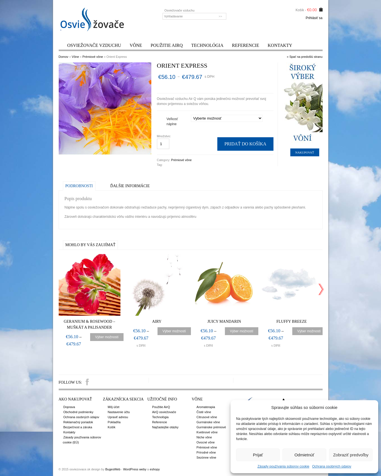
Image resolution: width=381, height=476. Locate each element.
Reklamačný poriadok (78, 422)
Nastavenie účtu (119, 412)
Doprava (69, 407)
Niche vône (204, 437)
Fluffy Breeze (292, 321)
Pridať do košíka (245, 143)
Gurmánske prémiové (211, 427)
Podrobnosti (79, 186)
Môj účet (114, 407)
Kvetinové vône (207, 432)
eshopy (155, 469)
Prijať (258, 454)
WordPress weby (134, 469)
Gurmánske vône (208, 422)
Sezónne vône (206, 457)
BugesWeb (112, 469)
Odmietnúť (304, 454)
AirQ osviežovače (164, 412)
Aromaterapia (206, 407)
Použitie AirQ (166, 45)
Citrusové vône (207, 417)
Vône (136, 45)
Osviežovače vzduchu (94, 45)
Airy (156, 321)
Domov (64, 56)
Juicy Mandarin (224, 321)
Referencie (245, 45)
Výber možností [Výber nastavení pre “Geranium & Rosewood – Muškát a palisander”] (106, 337)
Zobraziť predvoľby (350, 454)
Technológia (207, 45)
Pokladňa (114, 422)
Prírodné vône (206, 452)
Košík (112, 427)
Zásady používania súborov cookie (283, 466)
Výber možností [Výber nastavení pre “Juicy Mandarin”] (241, 331)
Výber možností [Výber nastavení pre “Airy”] (174, 331)
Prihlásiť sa (314, 18)
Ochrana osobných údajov (331, 466)
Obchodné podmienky (78, 412)
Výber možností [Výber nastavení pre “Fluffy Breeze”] (309, 331)
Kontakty (280, 45)
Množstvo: (164, 136)
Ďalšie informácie (130, 186)
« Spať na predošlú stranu (304, 56)
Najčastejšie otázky (165, 427)
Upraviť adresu (118, 417)
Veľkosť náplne (172, 121)
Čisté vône (204, 412)
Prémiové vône (93, 56)
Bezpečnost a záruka (77, 427)
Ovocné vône (206, 442)
